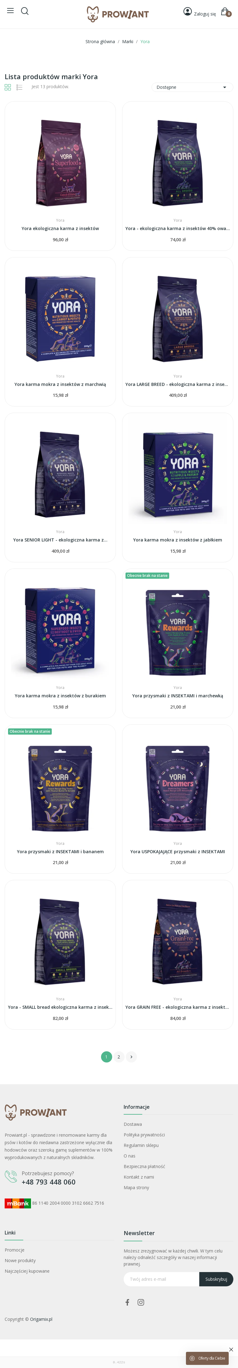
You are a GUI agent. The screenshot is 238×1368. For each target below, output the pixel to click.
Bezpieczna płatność (144, 1166)
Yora (60, 220)
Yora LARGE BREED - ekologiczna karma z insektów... (178, 384)
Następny (131, 1057)
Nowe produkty (20, 1260)
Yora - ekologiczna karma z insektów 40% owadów (178, 228)
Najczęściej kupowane (27, 1271)
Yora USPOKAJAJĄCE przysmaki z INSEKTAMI (177, 851)
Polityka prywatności (144, 1135)
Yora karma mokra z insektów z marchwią (60, 384)
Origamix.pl (41, 1319)
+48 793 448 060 (49, 1182)
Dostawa (133, 1124)
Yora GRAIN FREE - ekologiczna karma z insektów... (178, 1007)
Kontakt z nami (139, 1177)
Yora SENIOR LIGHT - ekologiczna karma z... (60, 540)
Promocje (14, 1250)
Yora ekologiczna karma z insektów (60, 228)
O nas (129, 1156)
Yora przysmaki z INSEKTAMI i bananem (60, 851)
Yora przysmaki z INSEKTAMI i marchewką (177, 696)
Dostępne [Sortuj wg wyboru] (192, 87)
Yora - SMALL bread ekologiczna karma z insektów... (60, 1007)
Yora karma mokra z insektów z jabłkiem (177, 540)
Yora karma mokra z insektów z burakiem (60, 696)
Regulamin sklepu (141, 1145)
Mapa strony (136, 1187)
